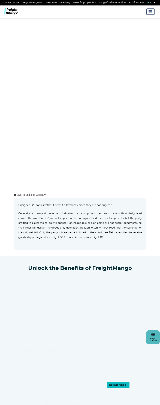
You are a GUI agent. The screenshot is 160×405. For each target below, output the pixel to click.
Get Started (118, 385)
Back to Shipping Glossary (31, 194)
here (148, 2)
